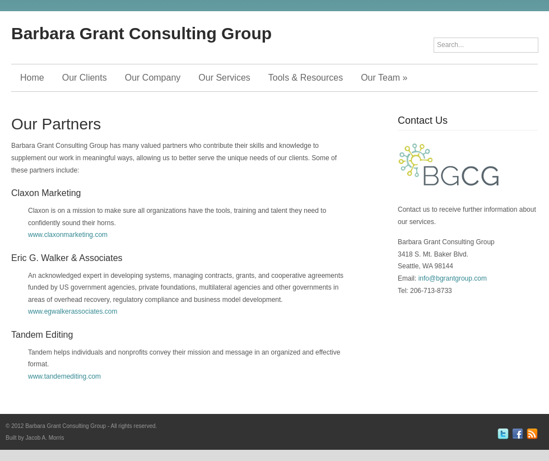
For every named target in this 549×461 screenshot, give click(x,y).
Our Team (384, 77)
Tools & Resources (305, 77)
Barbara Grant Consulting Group (141, 33)
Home (32, 77)
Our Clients (84, 77)
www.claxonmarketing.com (68, 235)
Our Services (224, 77)
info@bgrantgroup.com (452, 278)
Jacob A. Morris (45, 438)
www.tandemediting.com (64, 376)
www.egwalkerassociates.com (72, 311)
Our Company (153, 77)
